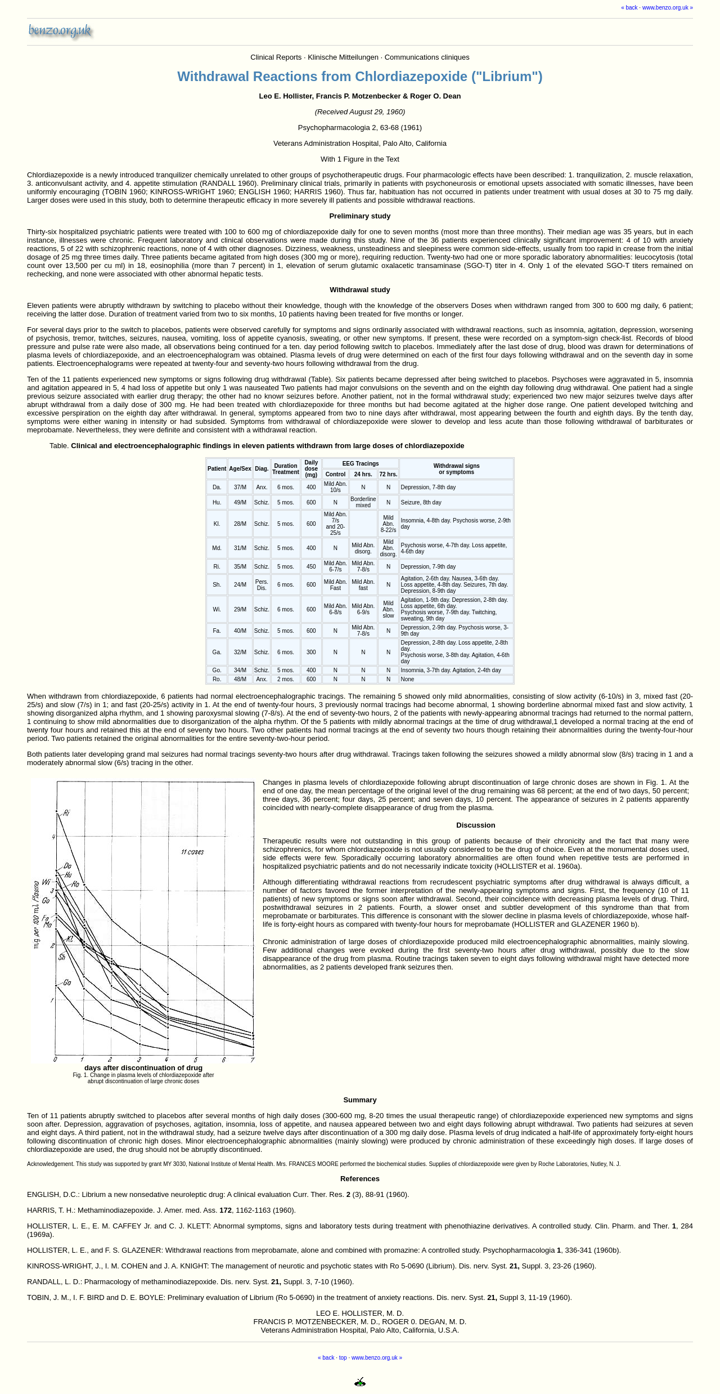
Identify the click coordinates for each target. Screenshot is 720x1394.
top (343, 1358)
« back (629, 8)
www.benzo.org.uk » (667, 8)
